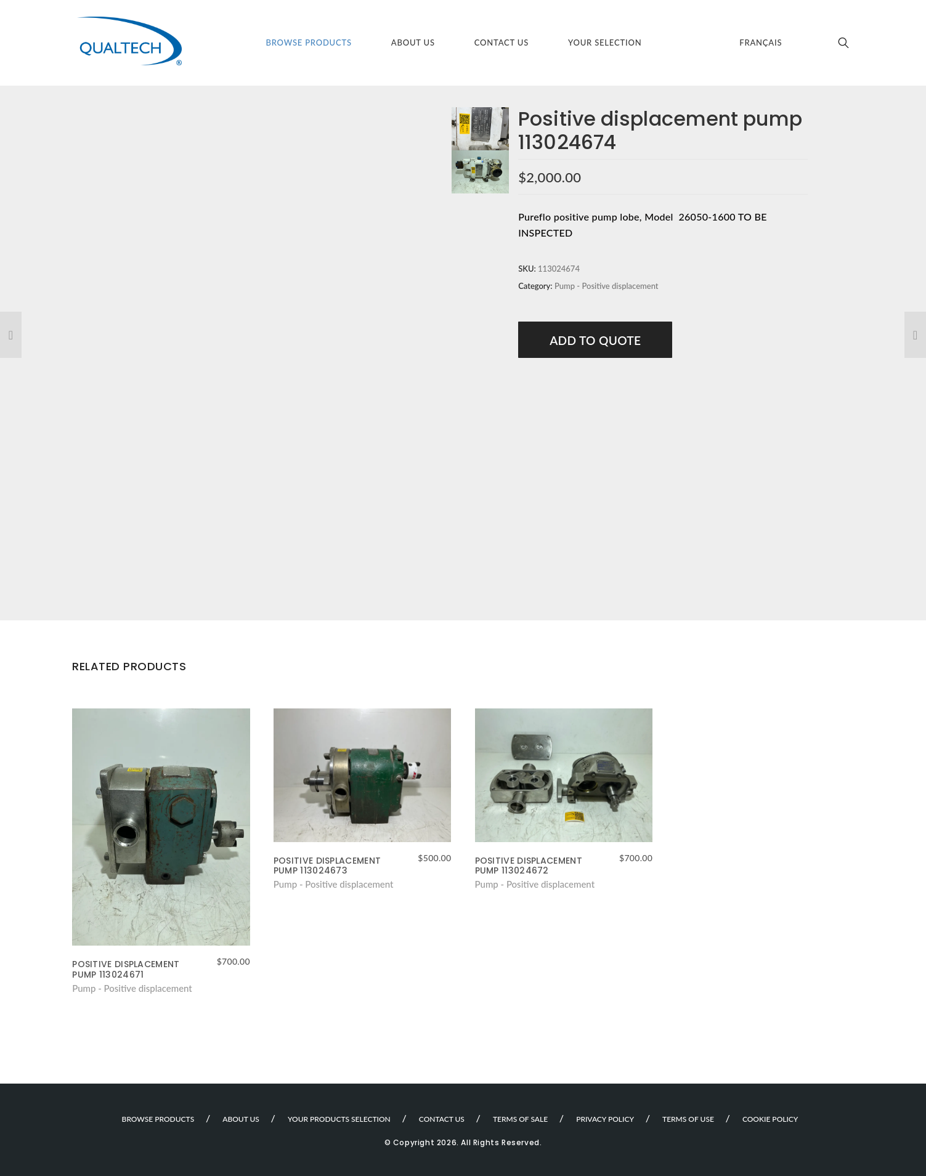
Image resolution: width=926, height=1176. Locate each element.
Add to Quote (595, 340)
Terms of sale (520, 1119)
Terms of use (688, 1119)
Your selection (604, 42)
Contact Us (501, 42)
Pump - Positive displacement (606, 286)
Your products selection (339, 1119)
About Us (413, 42)
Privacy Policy (605, 1119)
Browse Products (308, 42)
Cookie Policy (770, 1119)
